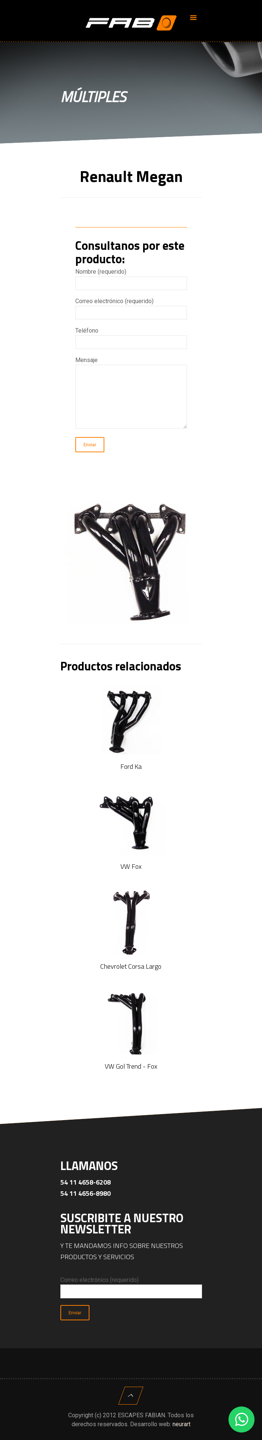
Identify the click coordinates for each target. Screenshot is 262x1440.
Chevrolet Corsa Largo (130, 966)
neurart (181, 1424)
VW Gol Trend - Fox (131, 1066)
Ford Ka (131, 766)
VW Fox (131, 866)
